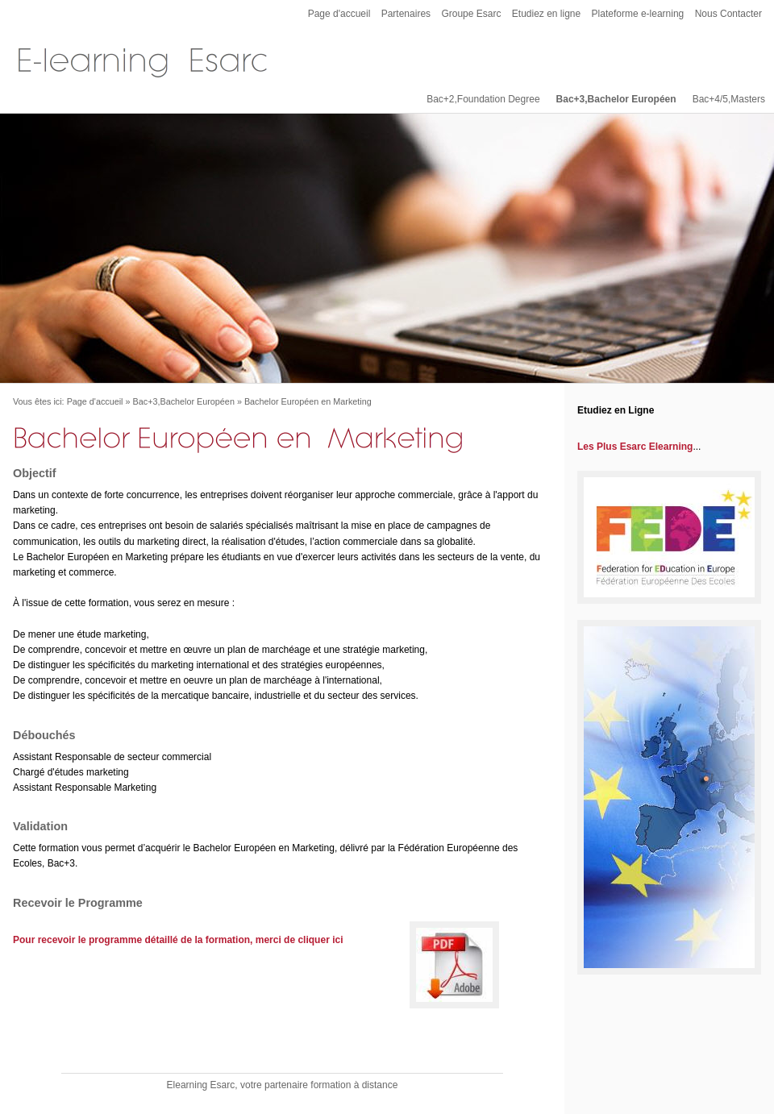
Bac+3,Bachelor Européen (616, 99)
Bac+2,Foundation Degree (483, 99)
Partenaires (406, 13)
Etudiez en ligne (546, 13)
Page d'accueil (339, 13)
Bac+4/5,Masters (729, 99)
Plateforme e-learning (638, 13)
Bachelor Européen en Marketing (308, 401)
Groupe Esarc (471, 13)
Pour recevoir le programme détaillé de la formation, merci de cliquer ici (178, 940)
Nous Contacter (728, 13)
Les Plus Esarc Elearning (635, 446)
